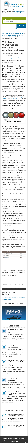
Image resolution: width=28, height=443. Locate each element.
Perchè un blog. (7, 299)
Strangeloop (14, 98)
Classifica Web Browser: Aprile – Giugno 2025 (17, 379)
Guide (16, 28)
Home (11, 28)
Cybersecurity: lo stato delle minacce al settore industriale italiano (16, 393)
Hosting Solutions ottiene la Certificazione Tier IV (16, 426)
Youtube (17, 288)
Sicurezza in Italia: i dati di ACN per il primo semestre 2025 (16, 361)
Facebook (5, 288)
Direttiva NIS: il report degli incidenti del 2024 (16, 346)
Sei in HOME (5, 33)
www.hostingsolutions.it (19, 11)
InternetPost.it (14, 4)
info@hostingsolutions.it (18, 13)
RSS (23, 288)
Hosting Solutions (19, 438)
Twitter (11, 288)
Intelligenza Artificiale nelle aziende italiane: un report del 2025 (16, 331)
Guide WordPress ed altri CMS (16, 33)
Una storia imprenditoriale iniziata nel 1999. (14, 297)
